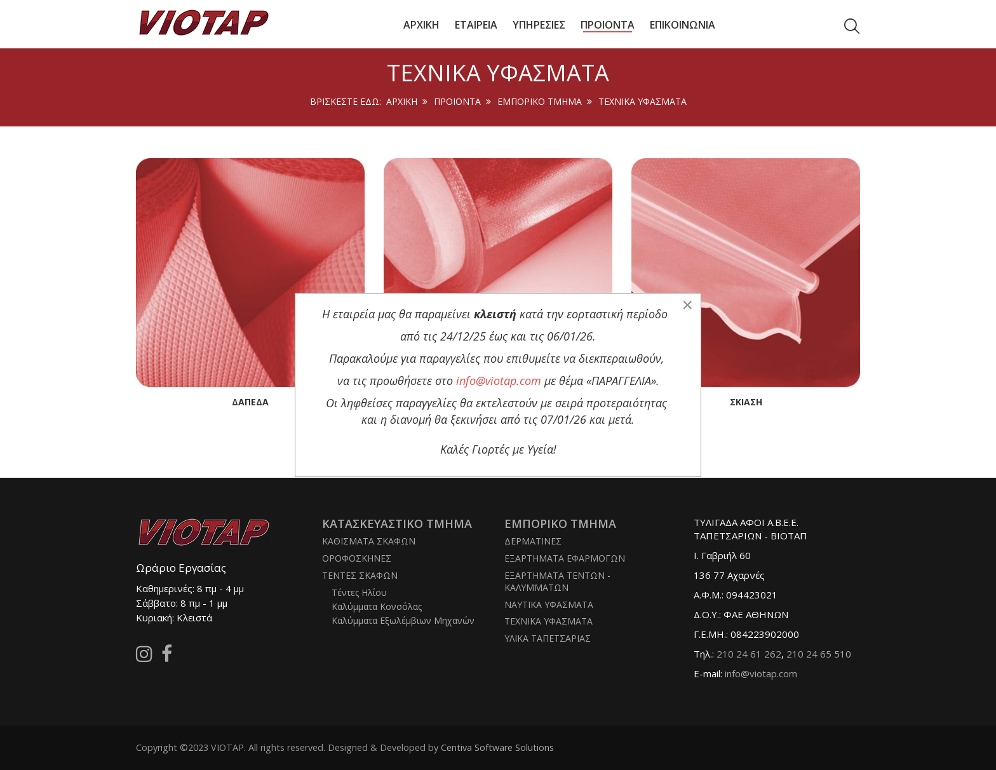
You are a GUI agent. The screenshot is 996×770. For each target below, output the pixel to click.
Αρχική (401, 101)
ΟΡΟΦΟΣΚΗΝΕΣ (356, 558)
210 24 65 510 (818, 653)
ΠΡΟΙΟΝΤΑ (457, 101)
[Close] (687, 305)
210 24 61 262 (749, 653)
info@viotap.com (761, 673)
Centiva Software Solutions (497, 747)
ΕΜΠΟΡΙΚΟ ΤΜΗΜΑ (539, 101)
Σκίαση (746, 402)
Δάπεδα (250, 402)
